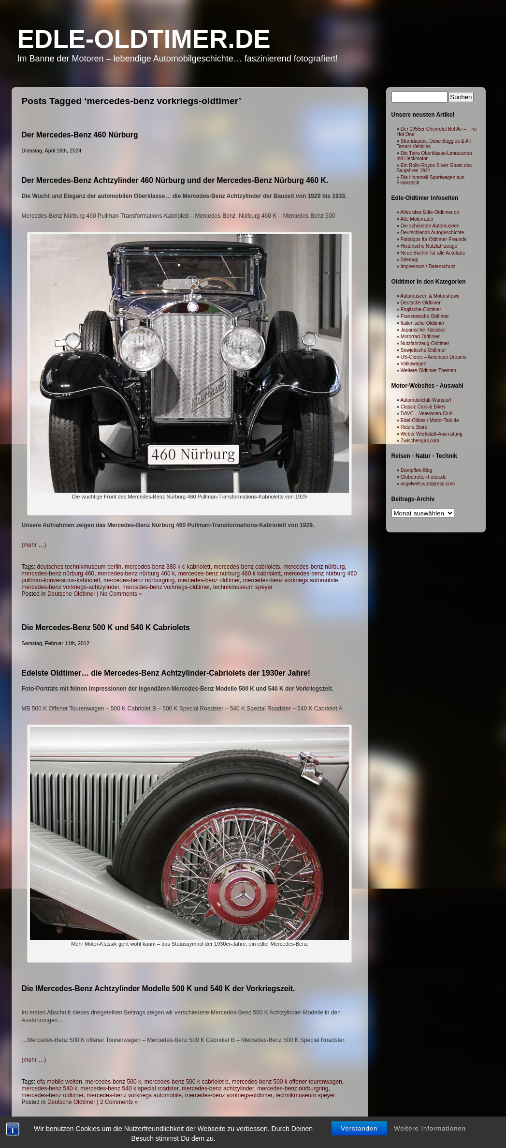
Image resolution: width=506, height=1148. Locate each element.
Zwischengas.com (420, 440)
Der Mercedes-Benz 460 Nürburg (80, 135)
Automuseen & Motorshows (429, 296)
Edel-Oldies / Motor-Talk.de (430, 420)
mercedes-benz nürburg (314, 566)
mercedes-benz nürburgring (138, 580)
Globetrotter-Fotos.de (424, 477)
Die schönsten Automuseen (430, 225)
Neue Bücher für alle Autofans (433, 253)
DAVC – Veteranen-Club (427, 413)
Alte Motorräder (417, 219)
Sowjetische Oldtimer (423, 350)
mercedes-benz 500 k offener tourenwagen (286, 1081)
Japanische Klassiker (423, 329)
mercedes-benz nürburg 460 (58, 573)
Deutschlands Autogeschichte (432, 232)
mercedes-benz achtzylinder (218, 1088)
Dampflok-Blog (417, 470)
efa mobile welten (59, 1081)
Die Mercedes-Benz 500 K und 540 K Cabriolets (106, 627)
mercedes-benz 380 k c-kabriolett (167, 566)
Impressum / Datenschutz (428, 266)
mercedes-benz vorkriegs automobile (290, 580)
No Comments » (121, 593)
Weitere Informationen (430, 1128)
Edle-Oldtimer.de (144, 39)
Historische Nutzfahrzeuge (429, 246)
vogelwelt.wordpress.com (428, 483)
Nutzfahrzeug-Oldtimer (425, 343)
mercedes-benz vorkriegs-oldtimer (166, 587)
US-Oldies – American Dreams (433, 357)
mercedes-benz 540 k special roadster (130, 1088)
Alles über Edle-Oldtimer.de (429, 212)
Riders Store (414, 427)
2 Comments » (119, 1102)
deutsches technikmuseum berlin (79, 566)
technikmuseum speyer (243, 587)
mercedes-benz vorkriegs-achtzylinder (70, 587)
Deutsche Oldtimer (71, 593)
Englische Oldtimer (421, 309)
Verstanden (359, 1128)
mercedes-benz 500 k (113, 1081)
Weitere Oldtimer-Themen (428, 370)
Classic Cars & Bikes (423, 406)
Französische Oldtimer (425, 316)
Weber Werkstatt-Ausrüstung (432, 434)
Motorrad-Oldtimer (420, 336)
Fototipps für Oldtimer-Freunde (434, 239)
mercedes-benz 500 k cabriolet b (187, 1081)
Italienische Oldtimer (423, 323)
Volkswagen (413, 363)
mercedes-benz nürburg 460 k (136, 573)
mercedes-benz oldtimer (209, 580)
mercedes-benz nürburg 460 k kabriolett (229, 573)
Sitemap (410, 259)
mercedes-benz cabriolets (247, 566)
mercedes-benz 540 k (49, 1088)
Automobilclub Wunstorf (425, 400)
